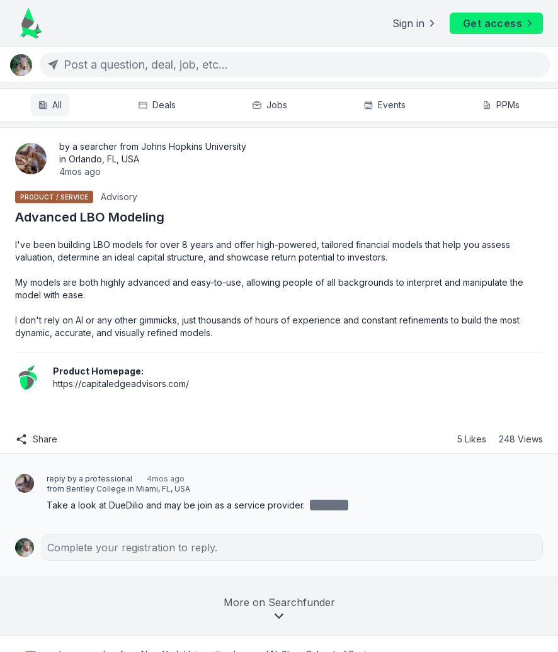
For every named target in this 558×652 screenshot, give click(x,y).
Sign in (414, 23)
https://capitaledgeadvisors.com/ (121, 383)
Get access (499, 23)
